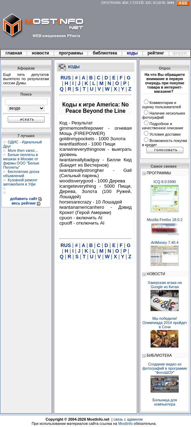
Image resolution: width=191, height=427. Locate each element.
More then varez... (23, 150)
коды (132, 53)
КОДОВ (159, 3)
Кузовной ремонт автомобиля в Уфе (20, 182)
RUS (66, 77)
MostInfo (125, 423)
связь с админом (128, 419)
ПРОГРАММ (111, 3)
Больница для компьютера (165, 402)
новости (40, 53)
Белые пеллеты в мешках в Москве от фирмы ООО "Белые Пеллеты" (21, 161)
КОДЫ (74, 66)
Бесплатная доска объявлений (21, 173)
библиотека (104, 53)
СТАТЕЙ (137, 3)
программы (71, 53)
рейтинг (156, 53)
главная (13, 53)
